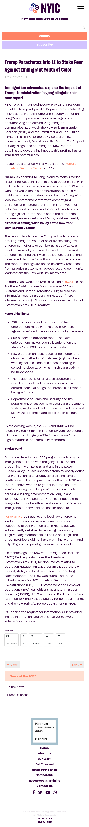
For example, (14, 516)
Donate (44, 36)
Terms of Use (44, 818)
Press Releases (17, 694)
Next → (77, 664)
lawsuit (69, 282)
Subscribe (44, 44)
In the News (15, 687)
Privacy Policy (44, 821)
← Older (12, 664)
